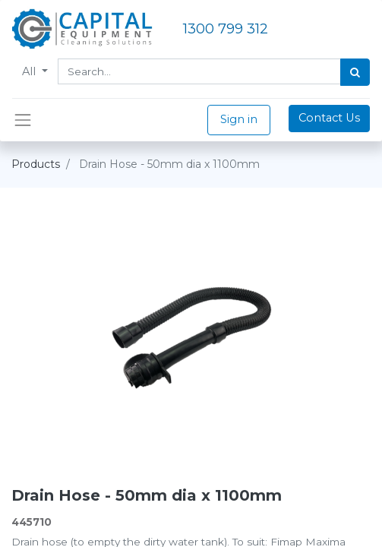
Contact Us (329, 118)
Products (35, 164)
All (30, 71)
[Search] (355, 72)
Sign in (238, 119)
